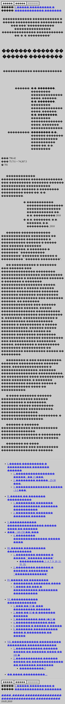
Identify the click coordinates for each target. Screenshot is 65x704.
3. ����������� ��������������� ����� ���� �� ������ (31, 525)
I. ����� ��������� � (34, 7)
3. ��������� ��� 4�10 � (34, 619)
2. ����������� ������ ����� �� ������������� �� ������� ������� (38, 661)
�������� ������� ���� (37, 583)
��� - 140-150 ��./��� (23, 532)
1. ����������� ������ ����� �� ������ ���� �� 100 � (37, 651)
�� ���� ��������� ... (27, 674)
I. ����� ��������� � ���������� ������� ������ (28, 467)
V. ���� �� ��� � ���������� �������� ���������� (35, 590)
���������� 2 (32, 668)
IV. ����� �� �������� (27, 580)
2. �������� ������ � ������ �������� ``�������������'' (33, 570)
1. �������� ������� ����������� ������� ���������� (35, 506)
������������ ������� (38, 10)
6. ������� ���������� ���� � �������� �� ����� (35, 632)
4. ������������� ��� (34, 622)
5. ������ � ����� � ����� (37, 626)
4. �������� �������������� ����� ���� (36, 538)
